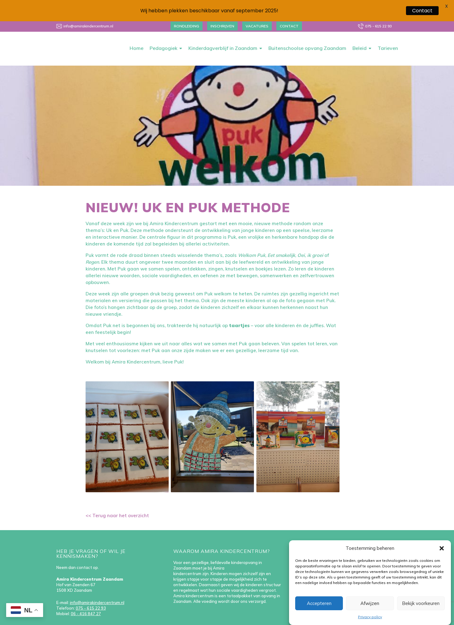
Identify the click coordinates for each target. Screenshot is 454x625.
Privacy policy (370, 617)
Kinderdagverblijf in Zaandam (222, 34)
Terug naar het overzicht (120, 502)
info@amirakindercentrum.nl (97, 588)
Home (136, 34)
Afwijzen (369, 603)
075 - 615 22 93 (91, 594)
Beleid (359, 34)
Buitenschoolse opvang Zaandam (307, 34)
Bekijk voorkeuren (421, 603)
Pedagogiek (163, 34)
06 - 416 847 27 (86, 600)
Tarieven (388, 34)
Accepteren (319, 603)
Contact (422, 10)
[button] (442, 548)
